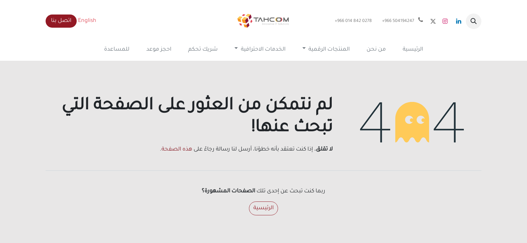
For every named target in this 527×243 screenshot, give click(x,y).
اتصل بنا (61, 21)
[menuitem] (412, 49)
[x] (433, 21)
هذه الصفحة (176, 149)
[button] (473, 21)
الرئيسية (263, 208)
